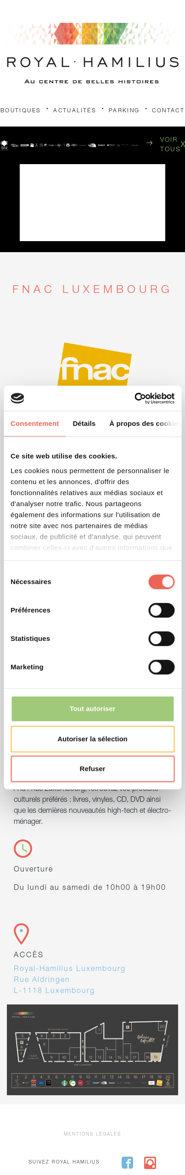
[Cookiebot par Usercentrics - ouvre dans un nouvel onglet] (134, 398)
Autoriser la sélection (92, 739)
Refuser (93, 768)
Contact (168, 111)
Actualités (74, 111)
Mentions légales (92, 1134)
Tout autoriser (93, 708)
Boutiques (20, 111)
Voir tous (170, 145)
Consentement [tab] (35, 423)
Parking (124, 111)
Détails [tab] (84, 423)
